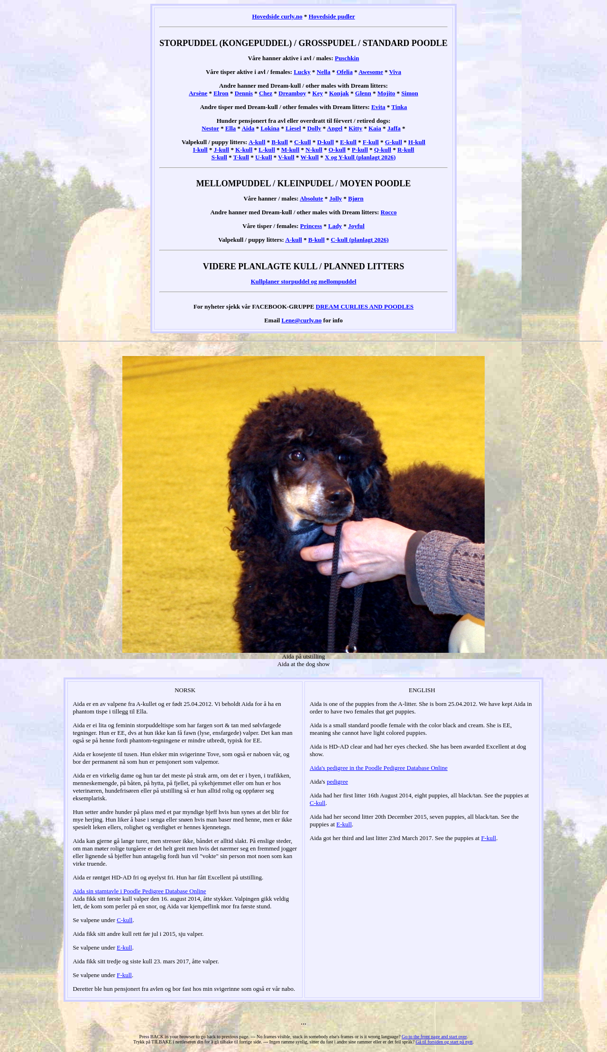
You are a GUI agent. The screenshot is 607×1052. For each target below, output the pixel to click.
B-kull (280, 142)
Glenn (363, 93)
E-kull (348, 142)
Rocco (389, 212)
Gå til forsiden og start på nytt (444, 1041)
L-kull (266, 149)
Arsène (198, 93)
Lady (335, 225)
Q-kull (382, 149)
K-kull (243, 149)
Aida (248, 128)
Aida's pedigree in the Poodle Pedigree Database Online (379, 767)
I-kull (200, 149)
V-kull (286, 157)
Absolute (311, 198)
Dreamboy (292, 93)
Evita (378, 106)
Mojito (386, 93)
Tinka (399, 106)
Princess (311, 225)
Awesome (371, 71)
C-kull (302, 142)
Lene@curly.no (302, 320)
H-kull (416, 142)
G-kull (393, 142)
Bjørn (356, 198)
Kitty (355, 128)
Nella (324, 71)
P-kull (360, 149)
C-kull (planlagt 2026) (360, 239)
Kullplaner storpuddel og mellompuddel (304, 281)
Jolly (335, 198)
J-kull (222, 149)
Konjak (339, 93)
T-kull (241, 157)
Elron (221, 93)
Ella (230, 128)
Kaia (374, 128)
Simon (409, 93)
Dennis (244, 93)
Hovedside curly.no (277, 16)
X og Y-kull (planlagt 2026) (360, 157)
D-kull (325, 142)
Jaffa (394, 128)
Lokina (269, 128)
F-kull (371, 142)
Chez (265, 93)
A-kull (256, 142)
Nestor (210, 128)
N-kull (313, 149)
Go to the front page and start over (434, 1036)
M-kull (290, 149)
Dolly (314, 128)
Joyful (356, 225)
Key (318, 93)
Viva (395, 71)
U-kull (263, 157)
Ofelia (345, 71)
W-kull (310, 157)
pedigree (337, 781)
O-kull (337, 149)
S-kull (219, 157)
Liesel (293, 128)
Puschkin (347, 58)
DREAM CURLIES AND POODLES (365, 306)
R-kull (405, 149)
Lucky (302, 71)
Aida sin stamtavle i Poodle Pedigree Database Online (139, 891)
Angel (335, 128)
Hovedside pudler (332, 16)
